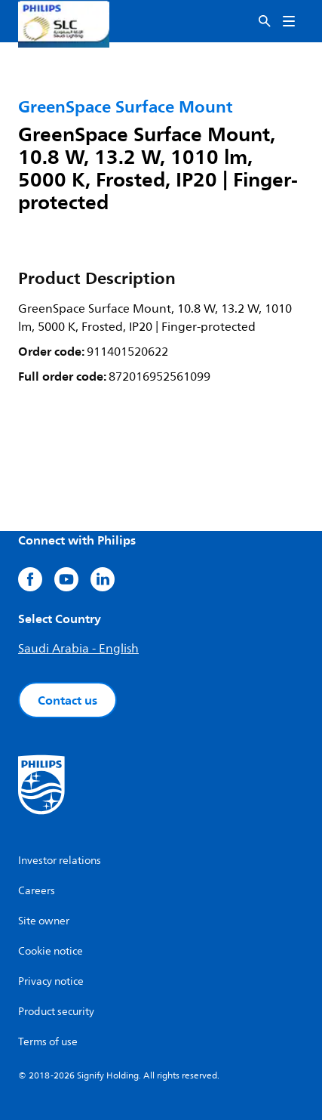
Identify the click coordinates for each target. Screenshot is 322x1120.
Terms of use (48, 1042)
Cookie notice (50, 951)
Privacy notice (51, 981)
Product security (56, 1011)
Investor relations (59, 860)
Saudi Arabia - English (78, 649)
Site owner (43, 921)
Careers (36, 890)
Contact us (67, 700)
